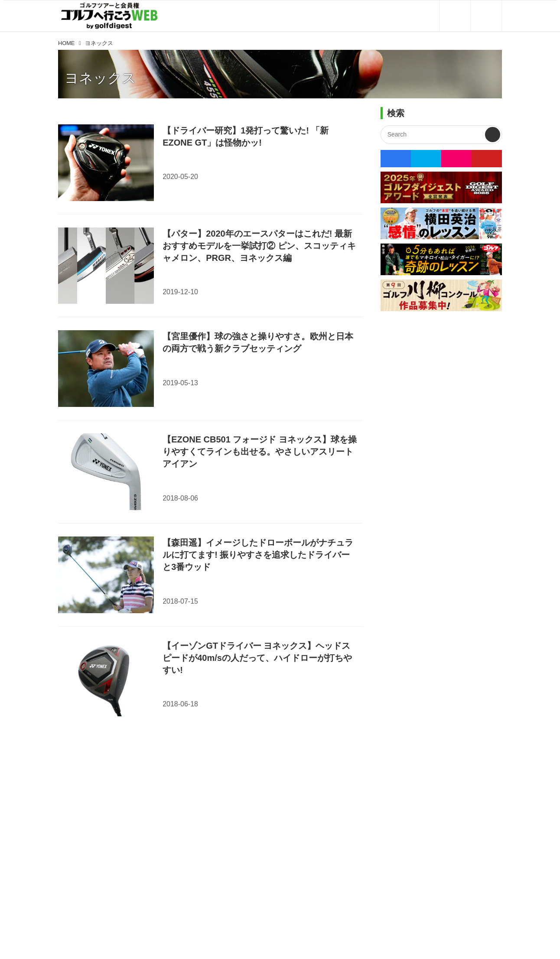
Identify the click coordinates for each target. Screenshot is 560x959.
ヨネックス (100, 78)
